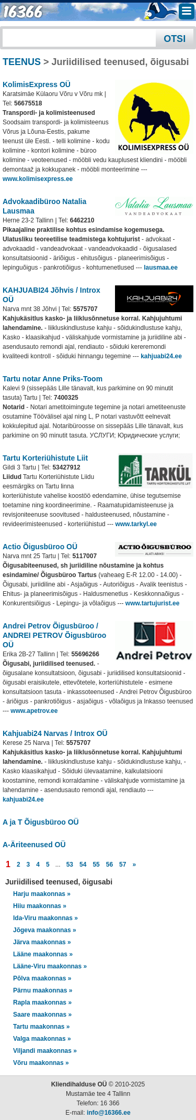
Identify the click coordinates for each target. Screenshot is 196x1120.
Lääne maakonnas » (43, 954)
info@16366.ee (109, 1112)
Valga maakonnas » (42, 1038)
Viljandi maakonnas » (45, 1050)
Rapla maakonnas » (42, 1002)
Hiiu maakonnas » (39, 906)
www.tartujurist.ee (152, 603)
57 (122, 864)
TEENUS (22, 62)
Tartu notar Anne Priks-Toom (52, 379)
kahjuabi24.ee (161, 356)
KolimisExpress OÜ (37, 84)
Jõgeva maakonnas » (44, 930)
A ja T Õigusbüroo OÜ (41, 822)
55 (96, 864)
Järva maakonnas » (42, 942)
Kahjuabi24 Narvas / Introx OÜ (55, 733)
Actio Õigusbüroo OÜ (40, 546)
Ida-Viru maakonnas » (45, 918)
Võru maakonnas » (41, 1062)
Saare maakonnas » (42, 1014)
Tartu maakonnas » (41, 1026)
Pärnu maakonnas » (42, 990)
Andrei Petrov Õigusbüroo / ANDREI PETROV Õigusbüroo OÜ (54, 635)
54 (82, 864)
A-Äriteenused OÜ (34, 844)
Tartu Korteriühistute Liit (45, 458)
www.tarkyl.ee (136, 524)
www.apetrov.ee (33, 710)
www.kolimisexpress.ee (38, 179)
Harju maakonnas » (42, 894)
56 (109, 864)
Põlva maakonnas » (42, 978)
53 (69, 864)
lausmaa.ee (161, 267)
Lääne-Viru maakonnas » (50, 966)
